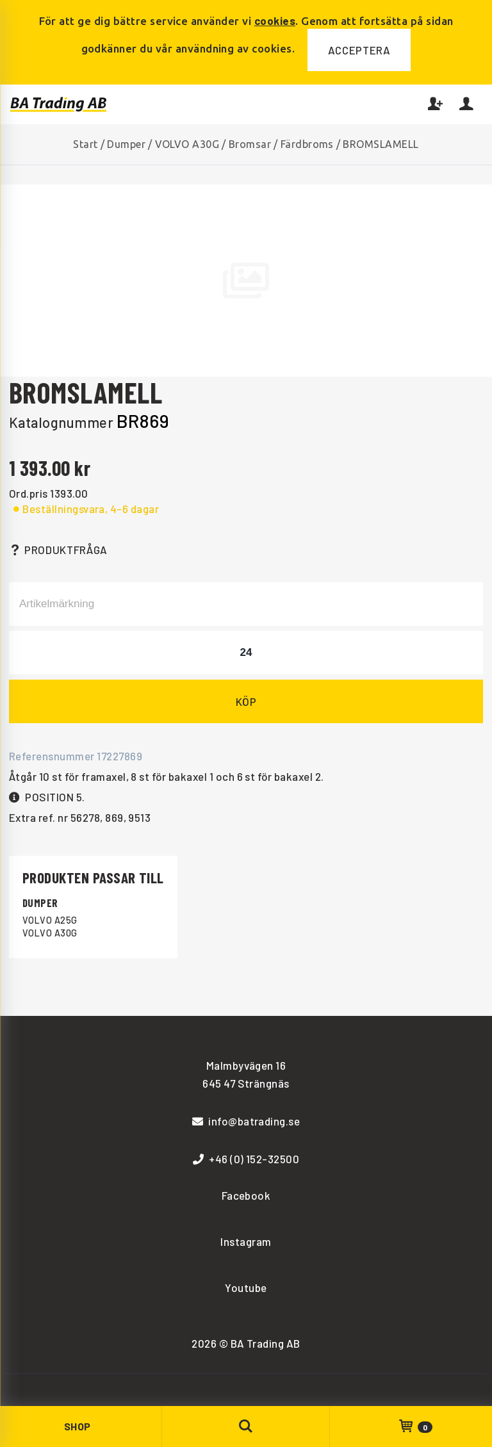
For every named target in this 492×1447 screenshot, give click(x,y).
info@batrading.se (246, 1121)
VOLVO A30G (187, 144)
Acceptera (359, 50)
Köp (246, 701)
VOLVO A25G (50, 920)
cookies (274, 20)
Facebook (246, 1195)
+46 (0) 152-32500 (246, 1158)
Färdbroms (307, 144)
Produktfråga (58, 549)
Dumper (126, 144)
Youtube (245, 1287)
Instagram (245, 1241)
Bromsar (250, 144)
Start (85, 144)
